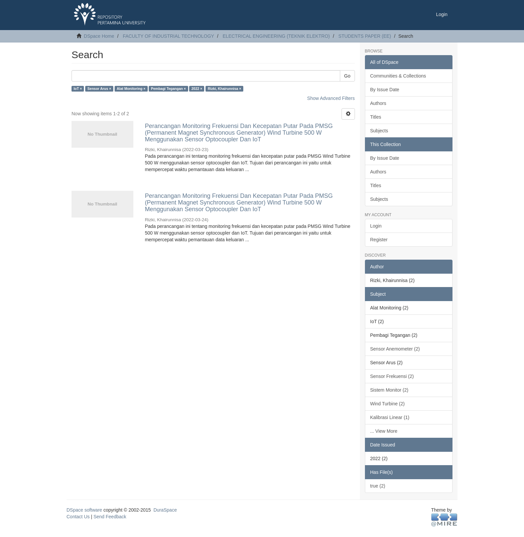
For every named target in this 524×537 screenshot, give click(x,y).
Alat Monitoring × (131, 89)
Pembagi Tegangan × (168, 89)
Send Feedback (110, 516)
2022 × (196, 89)
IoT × (78, 89)
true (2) (377, 486)
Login (376, 226)
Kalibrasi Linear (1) (390, 417)
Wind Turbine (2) (387, 403)
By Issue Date (384, 89)
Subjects (379, 130)
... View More (383, 431)
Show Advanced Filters (331, 98)
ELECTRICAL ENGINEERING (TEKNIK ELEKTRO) (276, 36)
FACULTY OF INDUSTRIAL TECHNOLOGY (168, 36)
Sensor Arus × (99, 89)
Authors (378, 103)
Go (347, 76)
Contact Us (78, 516)
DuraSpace (165, 510)
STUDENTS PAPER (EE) (365, 36)
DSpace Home (99, 36)
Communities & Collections (398, 76)
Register (379, 239)
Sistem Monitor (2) (389, 390)
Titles (375, 117)
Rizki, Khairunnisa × (224, 89)
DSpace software (84, 510)
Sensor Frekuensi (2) (392, 376)
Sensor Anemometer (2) (395, 349)
